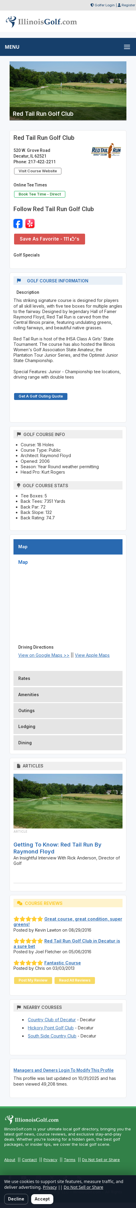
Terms (69, 1159)
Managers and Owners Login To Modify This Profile (63, 1070)
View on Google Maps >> (43, 655)
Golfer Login (105, 5)
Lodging (26, 726)
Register (128, 5)
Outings (26, 710)
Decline (16, 1198)
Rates (24, 678)
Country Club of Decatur (52, 1019)
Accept (42, 1198)
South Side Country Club (52, 1035)
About (9, 1159)
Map (23, 546)
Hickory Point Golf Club (51, 1027)
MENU (12, 47)
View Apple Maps (92, 655)
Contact (29, 1159)
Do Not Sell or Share (101, 1159)
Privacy (50, 1159)
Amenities (28, 694)
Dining (25, 742)
